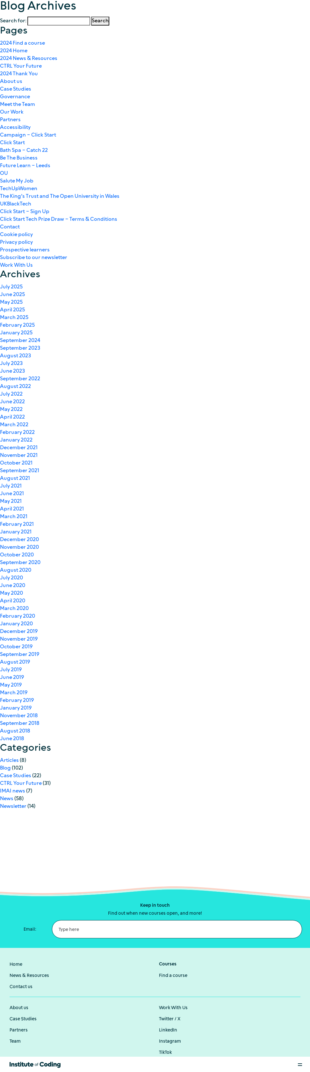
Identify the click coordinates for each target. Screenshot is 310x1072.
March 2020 (14, 608)
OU (4, 173)
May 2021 (11, 501)
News (6, 798)
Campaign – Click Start (28, 135)
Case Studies (15, 89)
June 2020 (12, 585)
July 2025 (11, 287)
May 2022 (11, 409)
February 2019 (17, 700)
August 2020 (15, 570)
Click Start (12, 142)
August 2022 (15, 386)
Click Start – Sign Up (24, 211)
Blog (5, 768)
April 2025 (12, 310)
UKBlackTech (15, 204)
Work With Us (16, 265)
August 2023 (15, 356)
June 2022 (12, 402)
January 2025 (16, 333)
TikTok (165, 1052)
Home (16, 964)
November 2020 (19, 547)
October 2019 (16, 647)
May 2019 (11, 685)
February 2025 (17, 325)
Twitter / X (169, 1019)
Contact (10, 227)
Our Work (12, 112)
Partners (10, 120)
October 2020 (17, 555)
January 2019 (16, 708)
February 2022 (17, 432)
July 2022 (11, 394)
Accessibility (15, 127)
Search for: (13, 21)
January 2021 (16, 532)
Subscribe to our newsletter (33, 257)
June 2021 (12, 493)
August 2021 (15, 478)
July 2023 (11, 363)
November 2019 (19, 639)
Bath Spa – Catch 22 (24, 150)
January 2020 (16, 624)
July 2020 (11, 578)
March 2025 (14, 317)
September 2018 (20, 723)
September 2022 (20, 379)
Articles (9, 760)
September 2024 (20, 340)
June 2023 (12, 371)
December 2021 (19, 447)
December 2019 (19, 631)
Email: (30, 929)
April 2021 (12, 509)
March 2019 (13, 693)
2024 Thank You (19, 74)
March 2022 (14, 425)
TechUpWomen (18, 188)
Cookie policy (16, 234)
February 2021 (17, 524)
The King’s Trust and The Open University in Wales (59, 196)
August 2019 (15, 662)
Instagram (170, 1041)
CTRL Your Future (21, 66)
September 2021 (19, 470)
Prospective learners (25, 250)
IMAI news (12, 791)
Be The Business (19, 158)
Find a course (173, 975)
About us (11, 81)
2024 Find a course (22, 43)
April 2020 (12, 601)
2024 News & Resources (28, 58)
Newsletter (13, 806)
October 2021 (16, 463)
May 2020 (11, 593)
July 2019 (11, 670)
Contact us (21, 987)
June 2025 (12, 294)
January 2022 (16, 440)
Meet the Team (17, 104)
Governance (15, 97)
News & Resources (29, 975)
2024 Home (13, 51)
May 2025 (11, 302)
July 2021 (11, 486)
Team (15, 1041)
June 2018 (12, 738)
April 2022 (12, 417)
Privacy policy (16, 242)
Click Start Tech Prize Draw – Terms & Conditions (58, 219)
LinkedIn (168, 1030)
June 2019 (12, 677)
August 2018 (15, 731)
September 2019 (19, 654)
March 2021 (13, 516)
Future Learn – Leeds (25, 165)
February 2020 (17, 616)
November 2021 (19, 455)
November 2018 (19, 715)
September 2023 (20, 348)
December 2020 (19, 539)
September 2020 (20, 562)
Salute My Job (16, 181)
